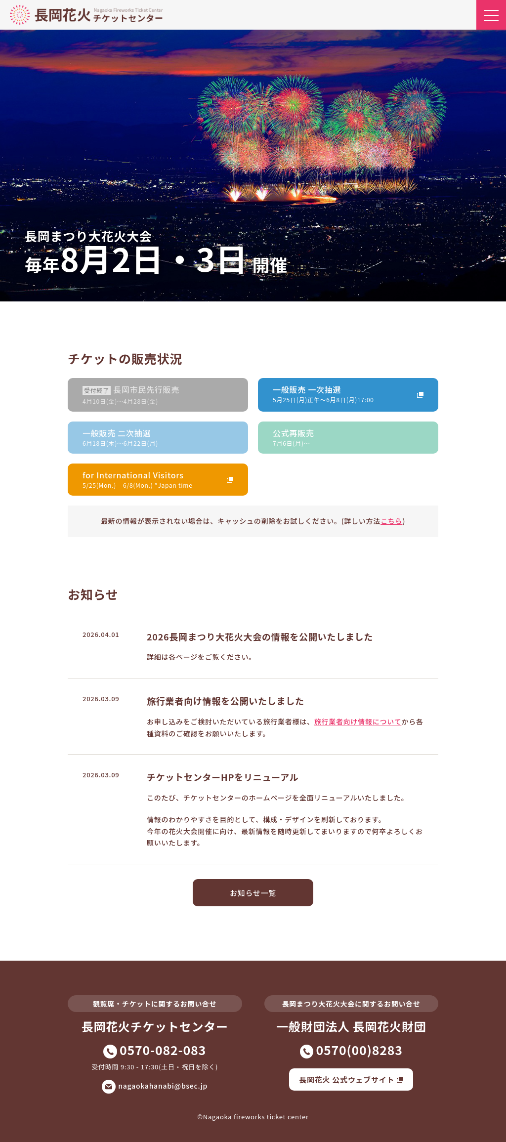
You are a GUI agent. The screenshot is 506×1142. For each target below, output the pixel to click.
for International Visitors (150, 479)
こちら (391, 521)
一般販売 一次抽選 (341, 393)
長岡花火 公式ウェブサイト (351, 1079)
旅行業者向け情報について (358, 721)
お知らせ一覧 (253, 893)
